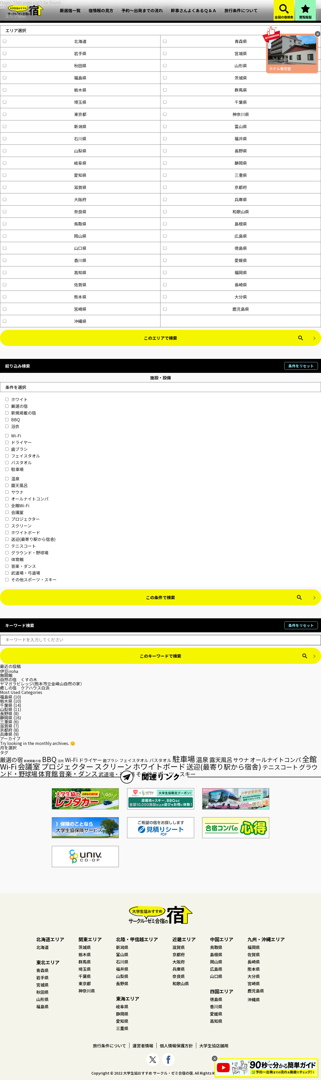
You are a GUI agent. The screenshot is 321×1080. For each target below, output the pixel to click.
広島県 (205, 236)
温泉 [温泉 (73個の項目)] (202, 759)
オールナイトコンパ (26, 499)
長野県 (205, 151)
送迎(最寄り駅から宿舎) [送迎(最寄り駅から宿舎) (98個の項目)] (223, 767)
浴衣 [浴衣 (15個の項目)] (61, 761)
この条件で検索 (160, 597)
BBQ (12, 419)
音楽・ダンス (20, 566)
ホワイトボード (22, 532)
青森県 (205, 41)
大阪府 (44, 199)
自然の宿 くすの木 (18, 679)
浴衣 (12, 426)
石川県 (44, 138)
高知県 (44, 272)
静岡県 (205, 163)
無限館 (6, 675)
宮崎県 (44, 309)
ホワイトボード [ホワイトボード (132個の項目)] (159, 766)
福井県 (205, 138)
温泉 (12, 478)
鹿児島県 (206, 309)
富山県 (205, 126)
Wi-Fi (13, 435)
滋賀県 (44, 187)
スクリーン (18, 526)
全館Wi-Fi (17, 505)
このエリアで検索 (160, 338)
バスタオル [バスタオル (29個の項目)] (160, 760)
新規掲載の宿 (20, 413)
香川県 (44, 260)
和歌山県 (206, 211)
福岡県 (205, 272)
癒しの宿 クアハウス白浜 (24, 688)
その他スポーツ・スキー (31, 579)
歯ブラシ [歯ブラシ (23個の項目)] (110, 760)
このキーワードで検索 (160, 656)
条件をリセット (301, 365)
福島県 (44, 78)
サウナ (14, 492)
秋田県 (44, 65)
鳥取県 (44, 224)
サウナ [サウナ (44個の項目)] (241, 760)
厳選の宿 (16, 406)
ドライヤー (18, 442)
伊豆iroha (9, 671)
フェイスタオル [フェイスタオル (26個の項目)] (133, 760)
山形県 (205, 65)
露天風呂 (16, 485)
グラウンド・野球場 (26, 552)
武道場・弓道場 (22, 573)
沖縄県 (44, 321)
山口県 (44, 248)
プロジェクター (22, 519)
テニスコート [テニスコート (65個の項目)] (280, 767)
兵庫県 (205, 199)
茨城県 (205, 78)
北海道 (44, 41)
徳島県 (205, 248)
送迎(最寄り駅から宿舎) (30, 539)
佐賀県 (44, 284)
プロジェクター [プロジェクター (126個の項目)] (67, 766)
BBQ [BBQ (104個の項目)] (49, 759)
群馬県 (205, 90)
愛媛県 (205, 260)
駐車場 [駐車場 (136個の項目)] (183, 758)
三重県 (205, 175)
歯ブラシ (16, 449)
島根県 (205, 224)
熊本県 (44, 297)
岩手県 (44, 53)
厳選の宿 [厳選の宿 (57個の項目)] (11, 759)
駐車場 (14, 469)
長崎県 (205, 284)
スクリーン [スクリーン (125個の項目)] (113, 766)
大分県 (205, 297)
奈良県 (44, 211)
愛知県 (44, 175)
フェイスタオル (22, 456)
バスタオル (18, 462)
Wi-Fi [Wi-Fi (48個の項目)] (71, 760)
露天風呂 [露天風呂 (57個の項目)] (220, 759)
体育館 (14, 559)
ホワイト (16, 399)
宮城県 (205, 53)
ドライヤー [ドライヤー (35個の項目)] (90, 760)
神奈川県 (206, 114)
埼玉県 (44, 102)
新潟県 (44, 126)
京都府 (205, 187)
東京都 (44, 114)
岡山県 (44, 236)
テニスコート (20, 546)
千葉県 (205, 102)
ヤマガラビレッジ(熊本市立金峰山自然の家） (42, 683)
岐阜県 (44, 163)
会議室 (14, 512)
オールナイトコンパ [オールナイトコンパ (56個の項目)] (275, 759)
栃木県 (44, 90)
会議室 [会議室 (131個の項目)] (29, 766)
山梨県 (44, 151)
